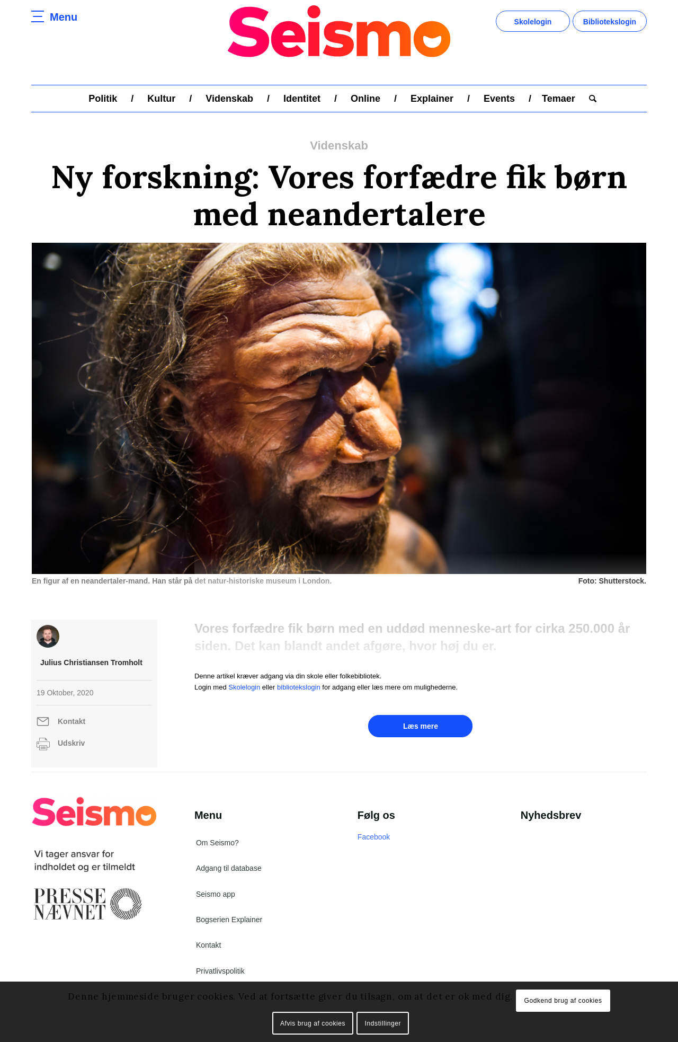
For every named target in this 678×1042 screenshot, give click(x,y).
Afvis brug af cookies (312, 1023)
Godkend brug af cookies (563, 1000)
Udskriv (71, 743)
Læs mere (420, 726)
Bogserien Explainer (229, 919)
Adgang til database (229, 868)
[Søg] (589, 98)
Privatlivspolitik (220, 971)
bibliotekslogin (298, 687)
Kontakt (71, 721)
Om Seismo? (217, 842)
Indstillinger (383, 1023)
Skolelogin (533, 21)
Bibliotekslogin (609, 21)
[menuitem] (103, 98)
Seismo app (215, 894)
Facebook (374, 837)
